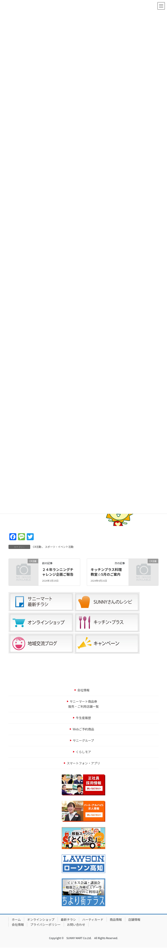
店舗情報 (134, 919)
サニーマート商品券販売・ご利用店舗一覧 (83, 704)
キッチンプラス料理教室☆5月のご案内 (106, 572)
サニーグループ (83, 740)
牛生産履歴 (83, 718)
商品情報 (116, 919)
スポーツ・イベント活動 (59, 546)
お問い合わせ (76, 924)
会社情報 (83, 690)
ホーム (16, 919)
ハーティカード (92, 919)
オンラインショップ (41, 919)
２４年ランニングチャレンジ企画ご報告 (57, 572)
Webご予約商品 (83, 729)
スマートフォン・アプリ (83, 763)
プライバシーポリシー (45, 924)
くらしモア (83, 752)
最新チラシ (68, 919)
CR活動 (37, 546)
